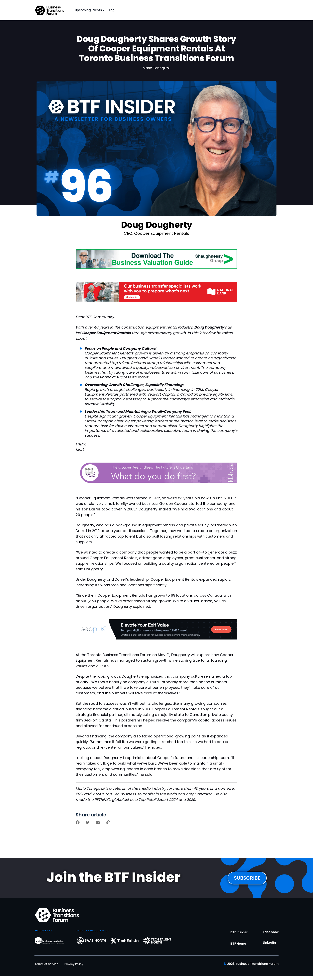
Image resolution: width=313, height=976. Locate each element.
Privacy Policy (73, 964)
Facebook (271, 939)
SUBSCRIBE (247, 880)
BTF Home (238, 950)
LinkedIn (269, 949)
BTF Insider (239, 939)
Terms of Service (46, 964)
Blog (111, 10)
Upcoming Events (88, 10)
